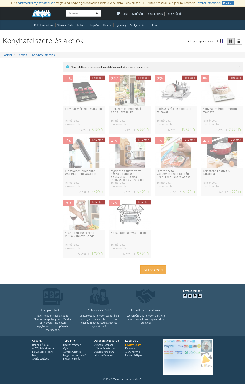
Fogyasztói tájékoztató (74, 355)
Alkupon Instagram (104, 351)
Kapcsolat (130, 348)
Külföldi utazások (43, 25)
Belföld (81, 25)
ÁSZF (35, 348)
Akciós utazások (40, 358)
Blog (34, 355)
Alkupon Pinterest (103, 355)
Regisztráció (173, 13)
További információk (208, 3)
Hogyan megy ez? (72, 344)
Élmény (107, 25)
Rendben (228, 3)
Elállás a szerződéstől (43, 351)
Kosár (122, 13)
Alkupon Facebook (103, 344)
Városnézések (65, 25)
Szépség (94, 25)
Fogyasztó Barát (71, 358)
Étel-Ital (153, 25)
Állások (45, 344)
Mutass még (153, 270)
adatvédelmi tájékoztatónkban (36, 3)
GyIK (65, 348)
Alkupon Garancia (72, 351)
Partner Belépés (133, 355)
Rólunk (35, 344)
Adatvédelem (47, 348)
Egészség (121, 25)
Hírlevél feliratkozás (104, 348)
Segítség (137, 13)
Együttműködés (133, 344)
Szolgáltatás (137, 25)
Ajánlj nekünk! (132, 351)
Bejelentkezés (154, 13)
